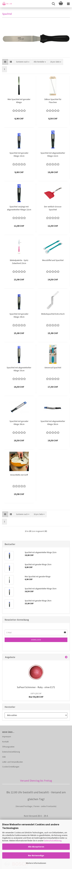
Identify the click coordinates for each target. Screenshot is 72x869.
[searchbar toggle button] (53, 3)
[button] (5, 62)
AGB (4, 757)
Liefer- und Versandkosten (12, 762)
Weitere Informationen (36, 863)
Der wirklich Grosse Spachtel (52, 208)
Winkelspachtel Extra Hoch (53, 314)
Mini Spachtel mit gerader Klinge (19, 101)
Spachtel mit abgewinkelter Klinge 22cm (53, 154)
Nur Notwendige (36, 855)
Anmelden (36, 640)
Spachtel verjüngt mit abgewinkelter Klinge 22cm (19, 208)
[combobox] (22, 62)
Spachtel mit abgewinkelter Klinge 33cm (19, 369)
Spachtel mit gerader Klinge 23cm (19, 154)
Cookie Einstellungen (10, 766)
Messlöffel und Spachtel (53, 260)
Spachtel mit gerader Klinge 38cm (19, 422)
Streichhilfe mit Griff (19, 474)
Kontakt (5, 741)
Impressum (6, 736)
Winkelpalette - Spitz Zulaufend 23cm (19, 262)
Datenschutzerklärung (52, 840)
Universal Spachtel (53, 367)
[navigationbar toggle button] (68, 3)
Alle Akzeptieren (36, 846)
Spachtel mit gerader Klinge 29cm (19, 315)
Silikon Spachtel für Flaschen (52, 101)
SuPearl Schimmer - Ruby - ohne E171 (36, 687)
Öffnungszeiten (8, 746)
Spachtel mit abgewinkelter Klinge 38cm (53, 422)
